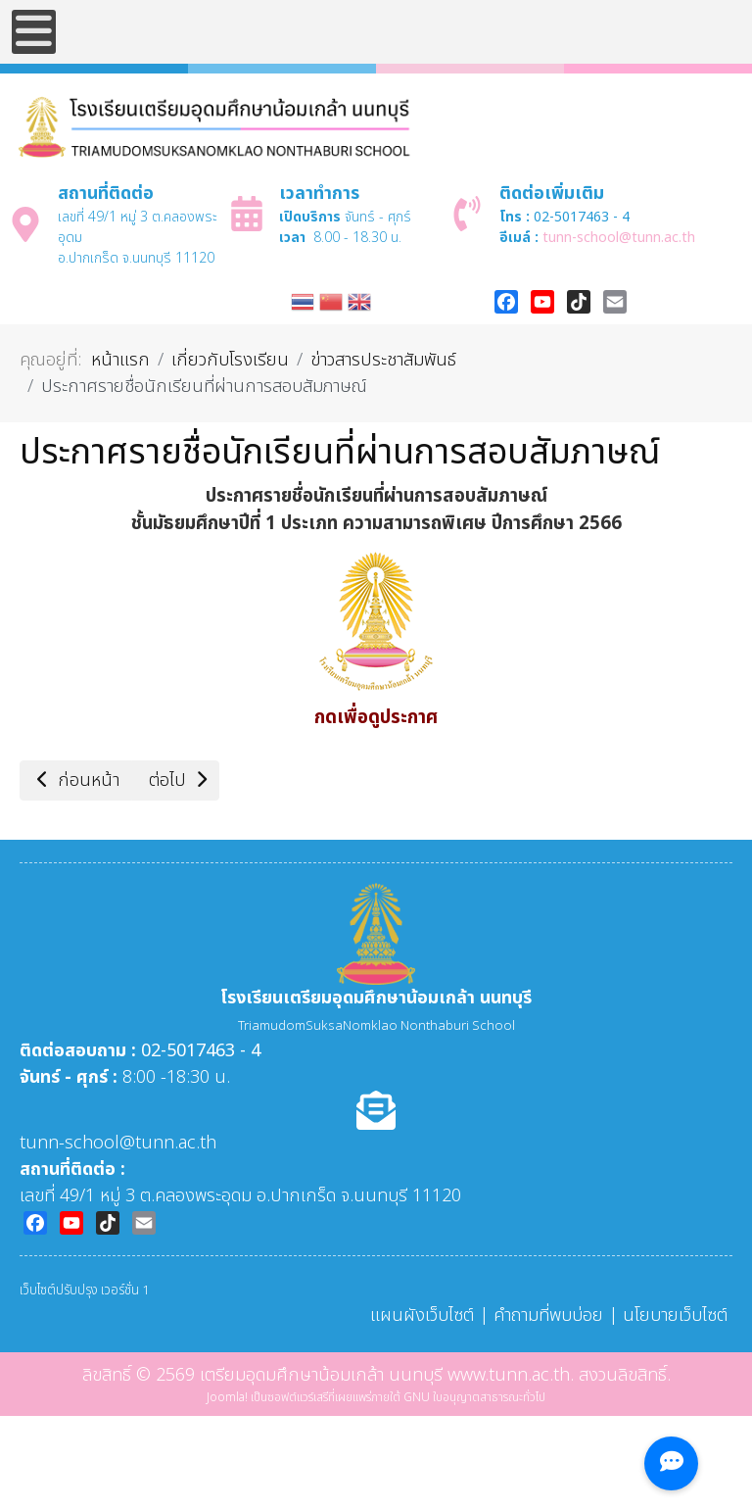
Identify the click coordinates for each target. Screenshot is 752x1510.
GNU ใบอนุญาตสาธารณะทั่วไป (474, 1397)
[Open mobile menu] (34, 32)
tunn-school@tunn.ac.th (618, 237)
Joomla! (227, 1397)
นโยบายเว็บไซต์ (675, 1315)
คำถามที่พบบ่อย (548, 1315)
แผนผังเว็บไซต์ (422, 1315)
